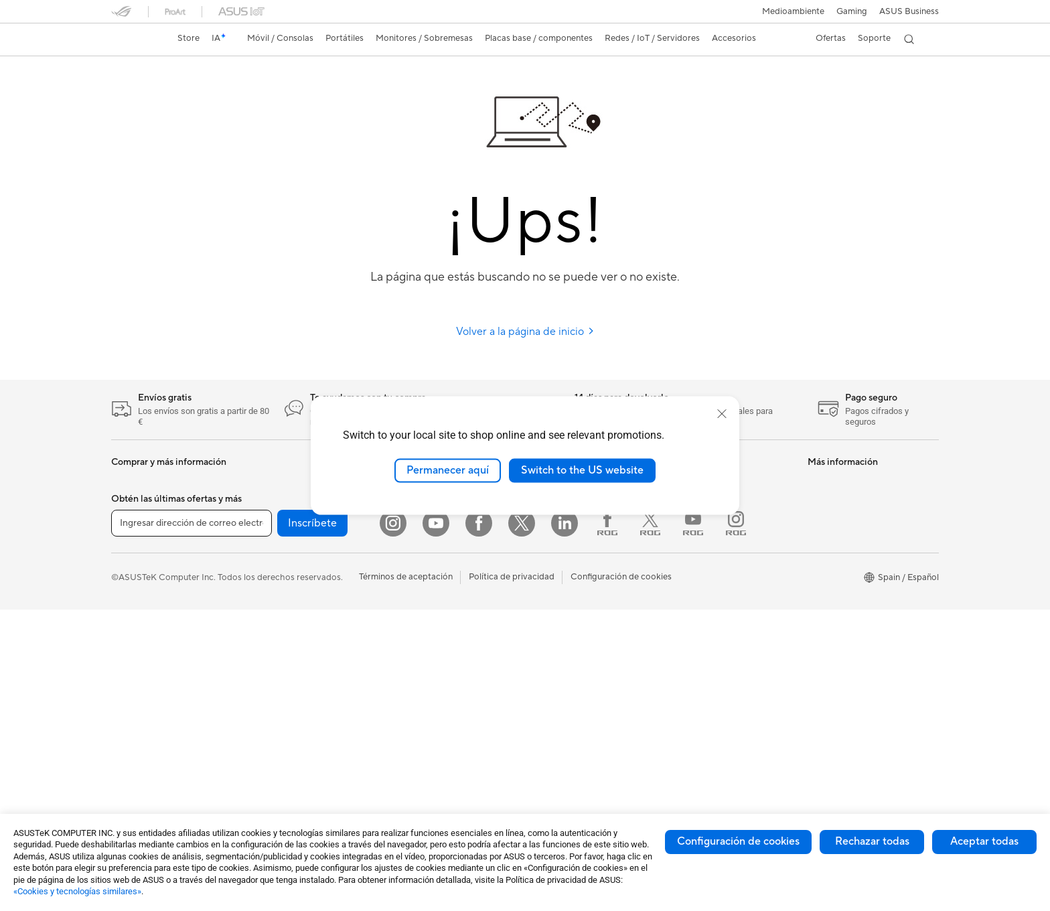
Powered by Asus (842, 603)
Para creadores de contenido (168, 624)
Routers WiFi (413, 522)
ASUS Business (909, 11)
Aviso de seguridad (706, 573)
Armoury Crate (837, 743)
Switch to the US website (582, 470)
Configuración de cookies (738, 841)
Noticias (545, 522)
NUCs (262, 502)
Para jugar (131, 664)
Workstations (276, 542)
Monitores (131, 705)
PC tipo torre (276, 482)
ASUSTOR (550, 582)
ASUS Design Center (849, 562)
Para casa (130, 604)
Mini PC (265, 522)
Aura (817, 763)
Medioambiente (793, 11)
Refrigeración (276, 663)
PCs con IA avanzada (849, 522)
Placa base (271, 603)
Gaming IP (408, 704)
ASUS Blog (551, 542)
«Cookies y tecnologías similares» (77, 891)
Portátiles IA (832, 482)
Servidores (409, 542)
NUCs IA (825, 542)
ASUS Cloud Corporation (579, 603)
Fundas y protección (428, 643)
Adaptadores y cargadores (441, 663)
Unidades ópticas (284, 704)
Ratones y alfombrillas (431, 603)
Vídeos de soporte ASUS (717, 593)
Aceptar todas (984, 841)
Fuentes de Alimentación (298, 684)
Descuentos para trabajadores (867, 643)
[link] (134, 39)
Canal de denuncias (846, 623)
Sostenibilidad (557, 562)
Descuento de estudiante (857, 683)
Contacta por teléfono (712, 553)
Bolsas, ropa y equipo (430, 623)
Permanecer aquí (447, 470)
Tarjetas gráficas (282, 623)
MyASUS (686, 613)
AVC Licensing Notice (850, 703)
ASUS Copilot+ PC (845, 502)
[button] (851, 11)
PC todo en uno (142, 725)
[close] (722, 414)
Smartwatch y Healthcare (162, 523)
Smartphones (138, 503)
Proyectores (274, 562)
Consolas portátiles (149, 543)
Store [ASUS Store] (188, 38)
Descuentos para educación (862, 663)
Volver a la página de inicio (525, 331)
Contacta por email (706, 533)
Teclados (405, 583)
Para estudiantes (144, 644)
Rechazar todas (872, 841)
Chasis (263, 643)
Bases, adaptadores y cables (444, 684)
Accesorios (133, 563)
